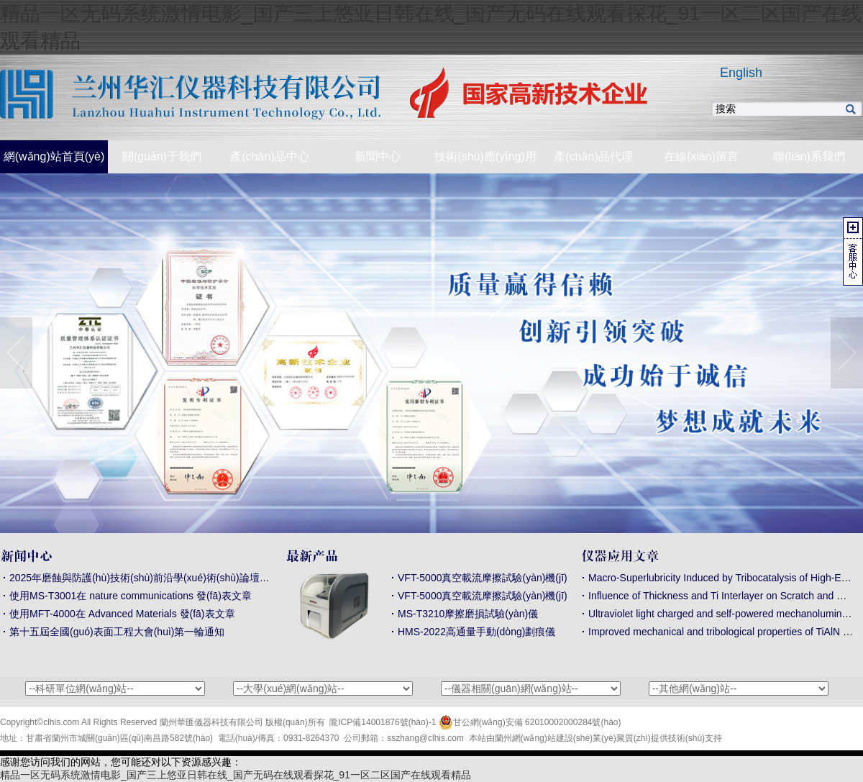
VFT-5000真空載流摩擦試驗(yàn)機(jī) (482, 577)
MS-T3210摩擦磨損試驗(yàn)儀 (468, 613)
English (741, 72)
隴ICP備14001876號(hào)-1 (382, 722)
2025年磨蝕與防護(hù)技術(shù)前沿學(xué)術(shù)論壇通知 (144, 577)
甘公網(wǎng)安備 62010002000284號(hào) (530, 722)
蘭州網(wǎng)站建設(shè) (544, 738)
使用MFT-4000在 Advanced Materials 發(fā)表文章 (122, 613)
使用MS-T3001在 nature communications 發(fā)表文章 (130, 595)
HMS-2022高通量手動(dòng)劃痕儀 (476, 631)
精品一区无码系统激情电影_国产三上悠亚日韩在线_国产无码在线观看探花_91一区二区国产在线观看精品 (235, 775)
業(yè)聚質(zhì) (622, 738)
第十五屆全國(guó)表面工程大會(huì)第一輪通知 (116, 631)
